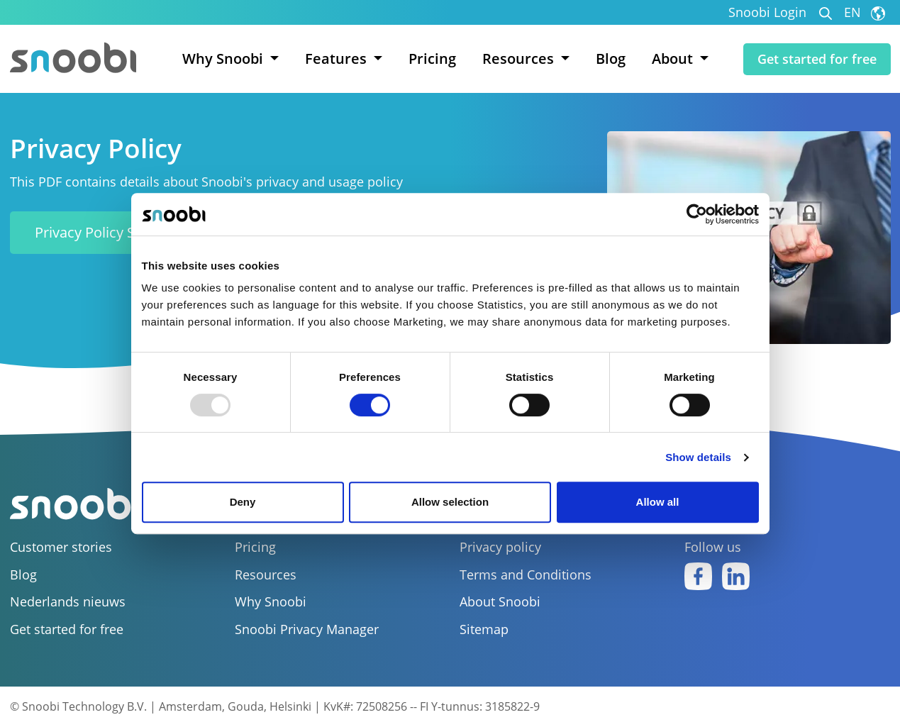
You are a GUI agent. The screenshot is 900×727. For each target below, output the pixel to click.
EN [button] (864, 12)
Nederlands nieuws (68, 602)
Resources (265, 575)
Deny (243, 502)
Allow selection (450, 502)
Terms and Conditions (525, 575)
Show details (698, 457)
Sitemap (484, 629)
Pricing (432, 58)
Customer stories (61, 547)
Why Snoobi (270, 602)
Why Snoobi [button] (224, 58)
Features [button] (337, 58)
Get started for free (817, 58)
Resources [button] (519, 58)
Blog (611, 58)
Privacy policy (500, 547)
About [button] (674, 58)
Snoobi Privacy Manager (307, 629)
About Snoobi (500, 602)
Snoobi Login (767, 12)
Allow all (657, 502)
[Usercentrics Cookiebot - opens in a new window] (697, 214)
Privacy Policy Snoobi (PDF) (123, 232)
